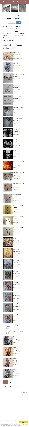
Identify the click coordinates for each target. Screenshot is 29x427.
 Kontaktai (24, 392)
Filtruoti (18, 22)
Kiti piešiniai (6, 33)
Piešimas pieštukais (8, 40)
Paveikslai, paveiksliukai (20, 35)
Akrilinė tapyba (6, 26)
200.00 (15, 80)
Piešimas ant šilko (19, 38)
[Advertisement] (14, 410)
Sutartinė (15, 58)
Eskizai (4, 31)
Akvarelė (17, 26)
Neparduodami (16, 91)
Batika (16, 28)
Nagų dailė (5, 35)
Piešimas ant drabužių (8, 38)
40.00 (14, 113)
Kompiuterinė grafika (19, 33)
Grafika (16, 31)
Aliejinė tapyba (6, 28)
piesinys (7, 2)
